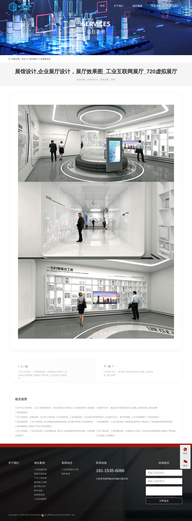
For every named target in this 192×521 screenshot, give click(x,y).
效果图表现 (47, 59)
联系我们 (174, 6)
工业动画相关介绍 (70, 469)
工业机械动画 (40, 469)
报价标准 (66, 473)
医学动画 (38, 490)
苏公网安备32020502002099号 (59, 515)
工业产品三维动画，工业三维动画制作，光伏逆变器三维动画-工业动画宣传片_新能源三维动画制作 (54, 440)
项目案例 (137, 6)
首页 (102, 6)
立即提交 (164, 501)
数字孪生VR (39, 486)
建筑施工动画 (40, 482)
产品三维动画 (40, 478)
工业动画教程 (40, 499)
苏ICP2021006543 (33, 515)
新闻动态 (156, 6)
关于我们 (118, 6)
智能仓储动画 (40, 473)
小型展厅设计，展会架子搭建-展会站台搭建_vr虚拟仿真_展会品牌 (127, 438)
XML (77, 515)
